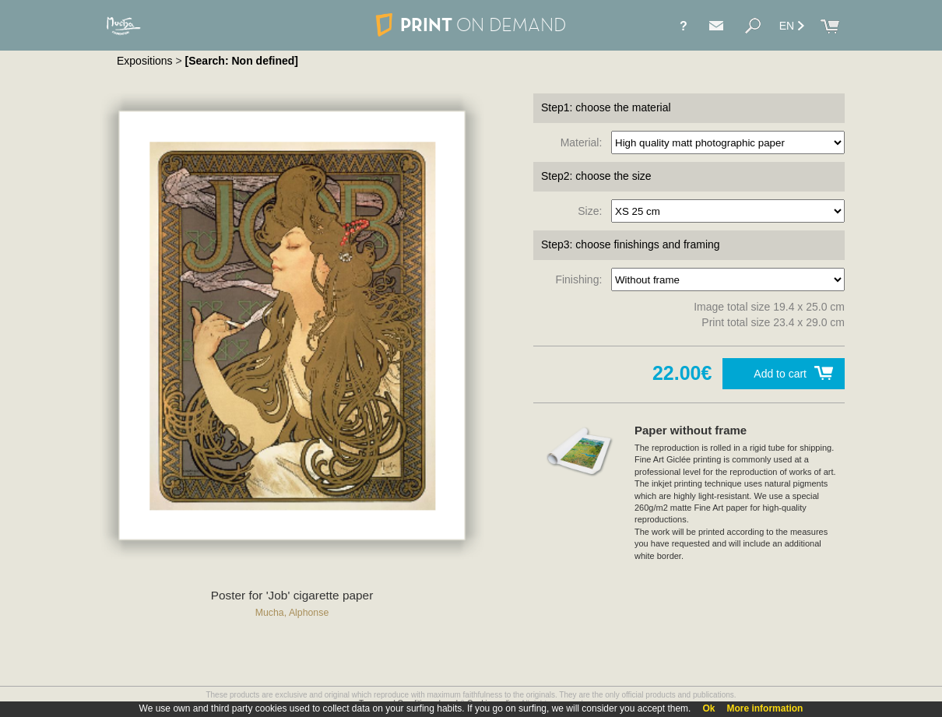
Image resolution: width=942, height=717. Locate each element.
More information (764, 708)
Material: (584, 142)
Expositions (145, 60)
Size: (593, 211)
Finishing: (581, 279)
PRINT (471, 24)
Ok (708, 708)
